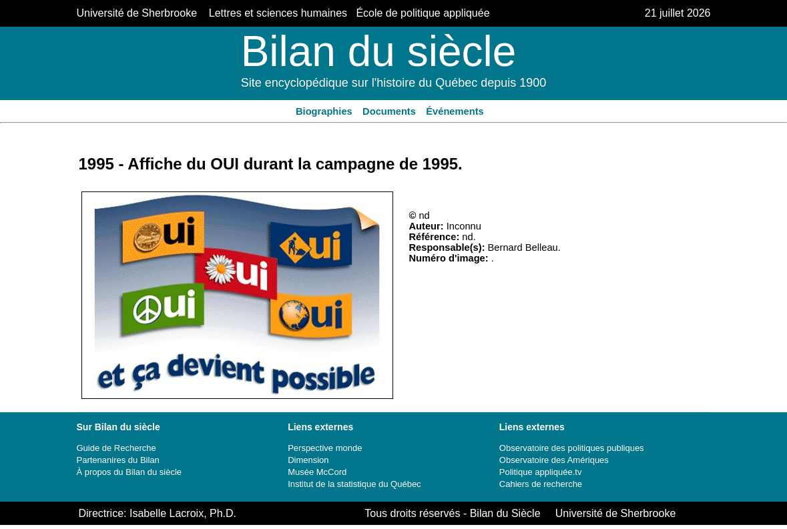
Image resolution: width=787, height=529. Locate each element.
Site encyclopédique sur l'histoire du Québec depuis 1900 (394, 82)
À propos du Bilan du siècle (129, 472)
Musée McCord (317, 472)
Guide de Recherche (116, 448)
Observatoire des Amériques (554, 460)
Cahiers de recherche (540, 484)
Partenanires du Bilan (118, 460)
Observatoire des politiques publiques (571, 448)
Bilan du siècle (379, 51)
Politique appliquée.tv (540, 472)
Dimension (308, 460)
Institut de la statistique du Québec (354, 484)
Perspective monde (325, 448)
